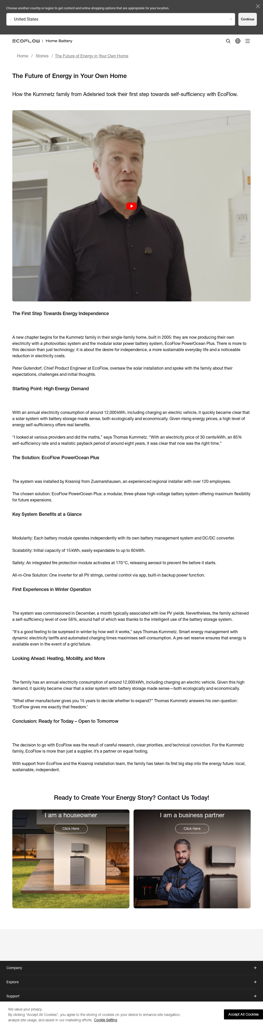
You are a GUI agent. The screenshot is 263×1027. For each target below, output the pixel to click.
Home (22, 56)
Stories (42, 56)
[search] (228, 41)
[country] (238, 41)
